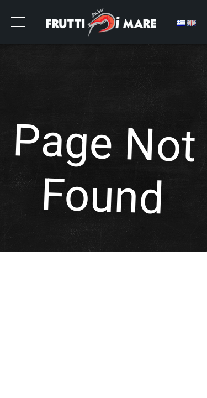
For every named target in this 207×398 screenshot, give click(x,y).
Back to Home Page (104, 268)
